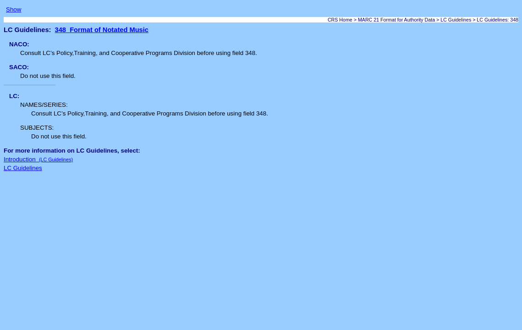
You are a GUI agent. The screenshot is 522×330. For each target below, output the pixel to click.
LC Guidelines (455, 19)
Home (345, 19)
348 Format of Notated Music (101, 29)
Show (13, 9)
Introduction (38, 159)
